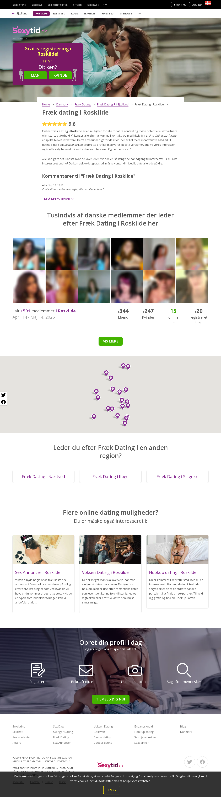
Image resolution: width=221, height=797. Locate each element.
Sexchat (36, 5)
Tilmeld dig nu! (110, 699)
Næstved (59, 13)
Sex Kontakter (58, 5)
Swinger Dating (63, 732)
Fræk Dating (61, 737)
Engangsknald (143, 726)
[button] (109, 378)
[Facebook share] (3, 402)
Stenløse (126, 13)
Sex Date (93, 5)
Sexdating (19, 5)
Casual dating (102, 737)
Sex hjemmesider (145, 737)
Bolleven (99, 732)
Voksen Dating (103, 726)
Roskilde (41, 13)
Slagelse (89, 13)
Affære (77, 5)
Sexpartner (141, 743)
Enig (112, 790)
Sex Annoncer (62, 743)
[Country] (208, 3)
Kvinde (60, 75)
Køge (74, 13)
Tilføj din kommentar (58, 199)
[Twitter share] (3, 395)
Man (35, 75)
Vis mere (110, 341)
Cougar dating (103, 743)
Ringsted (107, 13)
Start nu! (180, 4)
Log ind (197, 4)
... (105, 4)
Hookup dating (144, 732)
